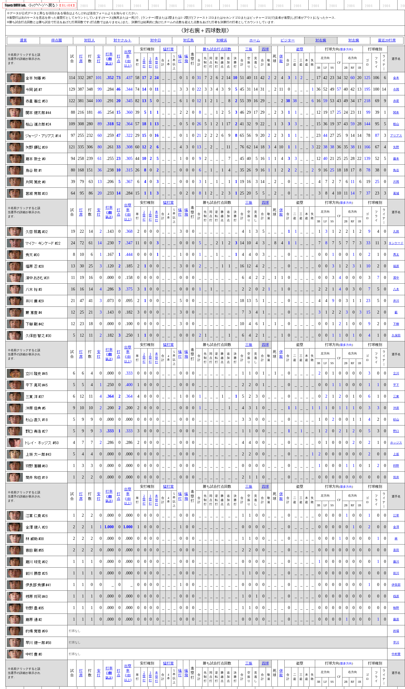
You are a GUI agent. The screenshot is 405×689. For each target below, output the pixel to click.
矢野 (396, 147)
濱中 (396, 277)
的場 (396, 630)
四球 (265, 49)
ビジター (287, 40)
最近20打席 (387, 40)
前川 (396, 573)
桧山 (396, 124)
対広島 (188, 40)
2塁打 (144, 62)
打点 (118, 58)
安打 (99, 58)
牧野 (396, 607)
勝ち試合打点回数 (217, 49)
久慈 (396, 231)
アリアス (396, 135)
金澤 (396, 527)
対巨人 (89, 40)
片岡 (396, 181)
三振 (248, 49)
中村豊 (396, 654)
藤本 (396, 158)
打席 (81, 58)
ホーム (254, 40)
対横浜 (221, 40)
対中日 (155, 40)
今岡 (396, 89)
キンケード (396, 243)
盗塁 (299, 49)
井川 (396, 300)
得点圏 (56, 40)
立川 (396, 373)
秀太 (396, 254)
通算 (23, 40)
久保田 (396, 335)
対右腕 (320, 40)
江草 (396, 515)
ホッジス (396, 442)
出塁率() (127, 59)
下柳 (396, 323)
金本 (396, 77)
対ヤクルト (122, 40)
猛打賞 (168, 49)
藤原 (396, 619)
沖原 (396, 407)
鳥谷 (396, 170)
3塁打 (150, 62)
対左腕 (353, 40)
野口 (396, 431)
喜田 (396, 550)
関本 (396, 112)
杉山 (396, 419)
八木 (396, 289)
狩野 (396, 465)
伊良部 (396, 584)
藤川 (396, 561)
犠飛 (186, 58)
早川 (396, 642)
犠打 (180, 58)
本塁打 (156, 62)
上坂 (396, 454)
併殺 (281, 58)
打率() (109, 58)
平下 (396, 384)
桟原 (396, 596)
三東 (396, 396)
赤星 (396, 100)
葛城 (396, 193)
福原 (396, 266)
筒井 (396, 477)
